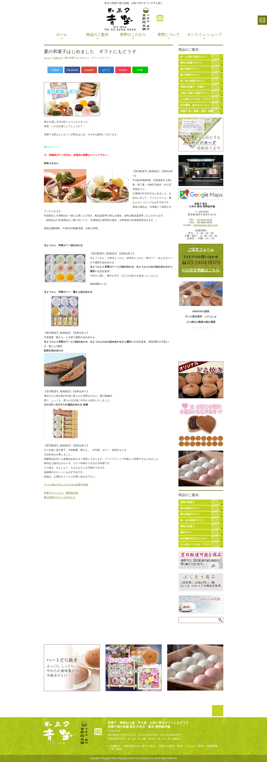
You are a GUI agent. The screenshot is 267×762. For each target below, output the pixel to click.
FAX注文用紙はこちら (201, 270)
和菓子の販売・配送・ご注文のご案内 (181, 745)
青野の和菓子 (187, 502)
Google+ (89, 69)
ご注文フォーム (201, 249)
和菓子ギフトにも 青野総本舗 (61, 492)
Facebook (72, 69)
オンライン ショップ (204, 34)
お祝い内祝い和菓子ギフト (194, 93)
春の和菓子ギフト (190, 69)
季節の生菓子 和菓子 (192, 86)
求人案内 (117, 748)
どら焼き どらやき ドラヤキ (195, 99)
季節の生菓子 (187, 526)
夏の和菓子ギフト (190, 75)
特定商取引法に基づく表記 (139, 745)
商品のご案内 (97, 34)
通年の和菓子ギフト (191, 62)
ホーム (61, 34)
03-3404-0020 (204, 219)
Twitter (55, 69)
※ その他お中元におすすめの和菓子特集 (66, 484)
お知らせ (57, 58)
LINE (140, 69)
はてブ (106, 69)
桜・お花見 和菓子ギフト (194, 56)
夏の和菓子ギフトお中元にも (59, 497)
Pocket (123, 69)
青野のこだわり (133, 34)
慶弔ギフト (186, 532)
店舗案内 (115, 745)
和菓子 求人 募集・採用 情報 (196, 111)
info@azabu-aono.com (206, 225)
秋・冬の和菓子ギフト (192, 80)
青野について (169, 34)
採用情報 (212, 745)
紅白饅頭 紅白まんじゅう (194, 105)
